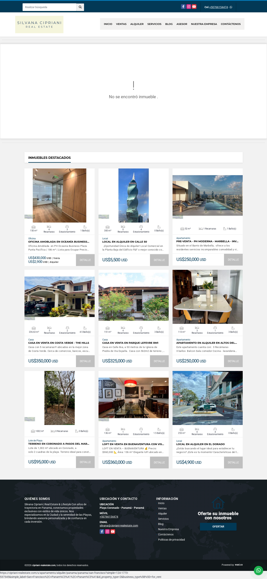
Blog (169, 23)
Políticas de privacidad (171, 539)
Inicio (108, 23)
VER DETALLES (59, 195)
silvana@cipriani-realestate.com (119, 525)
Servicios (154, 23)
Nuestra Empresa (204, 23)
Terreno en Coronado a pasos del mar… (58, 443)
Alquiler (137, 23)
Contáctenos (231, 23)
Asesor (182, 23)
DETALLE (85, 260)
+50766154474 (218, 7)
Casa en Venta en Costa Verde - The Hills (58, 342)
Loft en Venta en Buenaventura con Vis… (133, 444)
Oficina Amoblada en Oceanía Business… (58, 241)
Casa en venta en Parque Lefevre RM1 (130, 342)
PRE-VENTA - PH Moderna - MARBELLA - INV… (207, 241)
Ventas (121, 23)
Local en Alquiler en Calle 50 (124, 241)
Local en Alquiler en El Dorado (200, 444)
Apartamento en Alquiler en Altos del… (206, 342)
